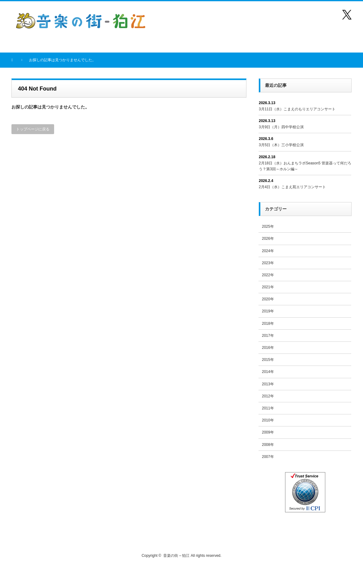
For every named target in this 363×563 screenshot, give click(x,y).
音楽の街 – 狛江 (176, 555)
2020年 (268, 299)
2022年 (268, 275)
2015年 (268, 360)
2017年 (268, 335)
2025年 (268, 226)
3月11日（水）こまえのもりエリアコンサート (297, 109)
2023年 (268, 263)
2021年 (268, 287)
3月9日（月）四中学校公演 (281, 127)
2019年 (268, 311)
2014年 (268, 372)
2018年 (268, 323)
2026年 (268, 238)
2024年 (268, 251)
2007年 (268, 457)
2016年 (268, 347)
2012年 (268, 396)
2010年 (268, 420)
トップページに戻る (32, 129)
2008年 (268, 444)
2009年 (268, 432)
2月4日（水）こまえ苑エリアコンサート (292, 187)
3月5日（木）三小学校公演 (281, 145)
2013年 (268, 384)
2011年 (268, 408)
